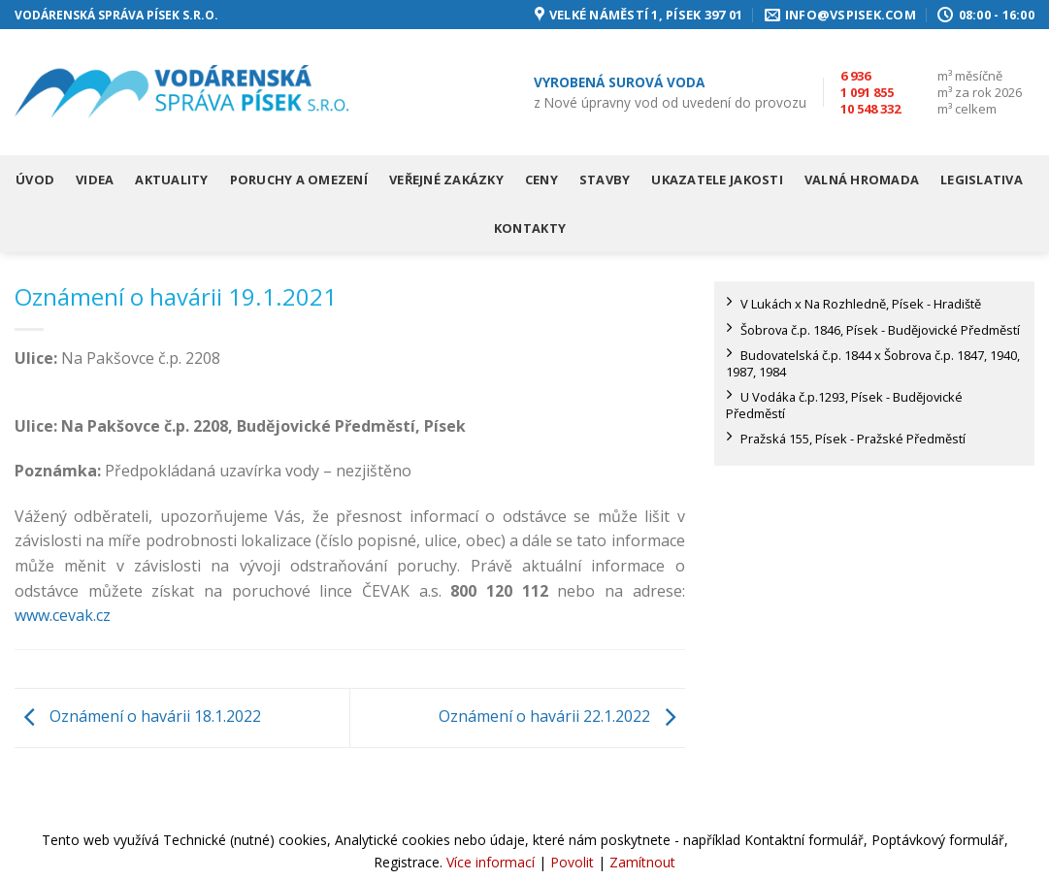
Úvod (35, 179)
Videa (95, 179)
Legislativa (981, 179)
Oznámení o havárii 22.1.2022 (562, 716)
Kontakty (530, 228)
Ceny (541, 179)
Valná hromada (861, 179)
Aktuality (171, 179)
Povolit (572, 862)
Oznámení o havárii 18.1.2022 (138, 716)
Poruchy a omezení (299, 179)
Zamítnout (642, 862)
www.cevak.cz (63, 615)
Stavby (605, 179)
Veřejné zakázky (446, 179)
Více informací (490, 862)
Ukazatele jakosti (716, 179)
